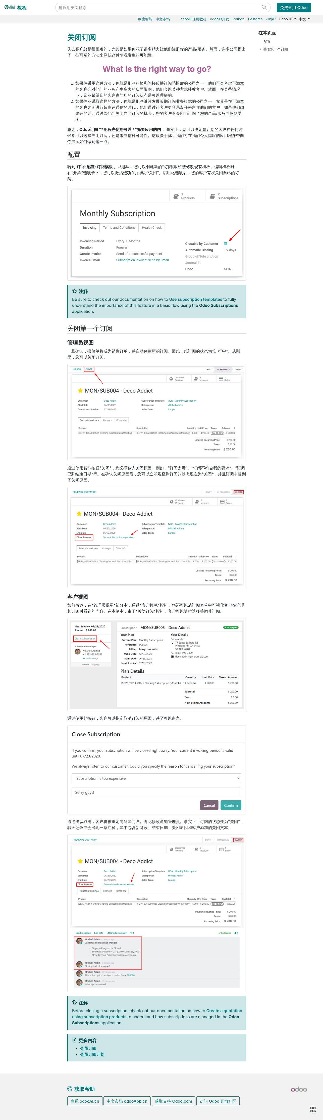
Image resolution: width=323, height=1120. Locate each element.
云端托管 (20, 266)
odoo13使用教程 (193, 19)
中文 (303, 19)
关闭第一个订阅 (275, 49)
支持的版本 (22, 312)
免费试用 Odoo (294, 7)
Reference (21, 362)
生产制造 (20, 155)
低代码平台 (21, 240)
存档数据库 (22, 305)
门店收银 (20, 186)
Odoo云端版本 (24, 274)
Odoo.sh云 (21, 282)
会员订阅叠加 (31, 94)
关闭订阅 (28, 109)
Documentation (25, 388)
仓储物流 (20, 147)
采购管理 (20, 47)
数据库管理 (22, 258)
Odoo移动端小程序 (28, 320)
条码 (16, 163)
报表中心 (28, 124)
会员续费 (28, 102)
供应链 (18, 171)
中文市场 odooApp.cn (127, 1101)
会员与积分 (26, 140)
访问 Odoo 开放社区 (218, 1101)
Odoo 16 (286, 19)
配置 (267, 41)
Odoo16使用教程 (26, 32)
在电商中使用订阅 (35, 78)
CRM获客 (20, 209)
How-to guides (25, 354)
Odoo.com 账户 (25, 328)
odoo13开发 (219, 19)
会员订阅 (24, 71)
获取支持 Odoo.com (173, 1101)
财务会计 (20, 194)
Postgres (255, 19)
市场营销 (20, 217)
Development (24, 381)
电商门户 (20, 178)
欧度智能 (145, 19)
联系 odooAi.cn (85, 1101)
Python (238, 19)
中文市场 (163, 19)
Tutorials (20, 347)
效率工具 (20, 232)
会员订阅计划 (31, 86)
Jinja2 (271, 19)
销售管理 (20, 55)
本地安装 (20, 289)
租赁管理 (24, 132)
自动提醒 (28, 117)
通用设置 (20, 248)
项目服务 (20, 224)
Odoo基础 (21, 40)
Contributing (23, 373)
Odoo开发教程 (24, 338)
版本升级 (20, 297)
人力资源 (20, 201)
